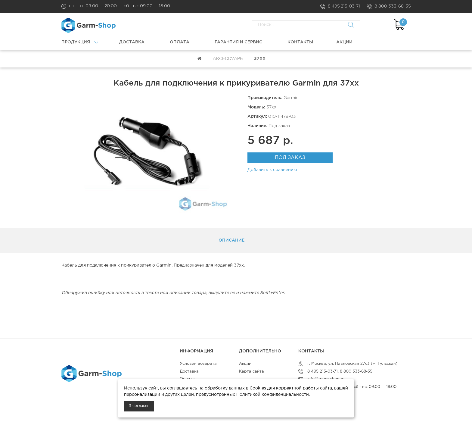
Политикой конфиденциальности (272, 394)
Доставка (189, 371)
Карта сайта (251, 371)
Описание (231, 240)
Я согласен (139, 406)
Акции (245, 363)
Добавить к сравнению (272, 170)
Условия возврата (198, 363)
